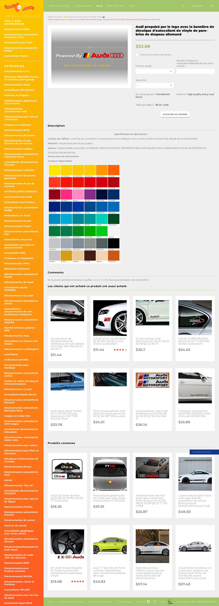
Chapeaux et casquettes (19, 258)
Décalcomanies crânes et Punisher (19, 583)
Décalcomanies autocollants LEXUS (21, 374)
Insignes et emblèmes (17, 124)
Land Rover (11, 354)
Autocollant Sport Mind (18, 603)
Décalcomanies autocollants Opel (21, 473)
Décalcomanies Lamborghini (21, 349)
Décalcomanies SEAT (16, 563)
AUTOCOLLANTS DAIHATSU (20, 191)
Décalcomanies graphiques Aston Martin (20, 102)
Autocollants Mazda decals (20, 394)
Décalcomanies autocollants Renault (21, 540)
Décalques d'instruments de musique (21, 460)
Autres (8, 480)
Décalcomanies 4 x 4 (16, 71)
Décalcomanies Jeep (16, 335)
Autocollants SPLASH (17, 589)
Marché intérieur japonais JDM (19, 329)
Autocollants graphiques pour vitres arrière (19, 532)
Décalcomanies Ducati (17, 221)
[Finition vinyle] (155, 71)
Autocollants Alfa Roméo (19, 90)
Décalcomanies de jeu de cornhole (19, 185)
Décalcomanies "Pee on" (19, 485)
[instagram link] (154, 602)
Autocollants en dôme (17, 215)
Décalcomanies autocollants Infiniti (21, 302)
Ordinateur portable (16, 359)
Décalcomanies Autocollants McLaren (21, 401)
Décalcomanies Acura (17, 84)
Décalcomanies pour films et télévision (21, 452)
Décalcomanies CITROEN (19, 170)
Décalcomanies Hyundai (18, 295)
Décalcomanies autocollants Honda (21, 275)
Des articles (116, 6)
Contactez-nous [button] (201, 452)
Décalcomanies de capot (19, 282)
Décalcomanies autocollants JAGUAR (21, 321)
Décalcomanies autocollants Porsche (21, 513)
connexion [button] (99, 280)
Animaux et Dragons (16, 95)
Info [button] (133, 6)
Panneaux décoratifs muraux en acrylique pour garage (21, 78)
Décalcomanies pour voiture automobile (21, 118)
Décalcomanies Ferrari (17, 226)
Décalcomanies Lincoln (18, 389)
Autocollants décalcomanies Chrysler (21, 163)
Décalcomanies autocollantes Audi (15, 110)
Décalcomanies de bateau (19, 135)
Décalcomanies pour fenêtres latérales (16, 569)
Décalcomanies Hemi (17, 263)
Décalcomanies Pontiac (18, 506)
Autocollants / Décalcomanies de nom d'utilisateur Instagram (18, 311)
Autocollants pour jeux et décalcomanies (19, 246)
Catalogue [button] (83, 6)
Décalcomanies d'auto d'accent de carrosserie (18, 142)
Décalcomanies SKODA (18, 576)
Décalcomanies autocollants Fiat (21, 233)
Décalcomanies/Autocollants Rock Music (21, 548)
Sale (99, 6)
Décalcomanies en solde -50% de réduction (18, 556)
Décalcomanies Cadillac (18, 148)
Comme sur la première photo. (154, 54)
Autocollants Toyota (16, 56)
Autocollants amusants (18, 239)
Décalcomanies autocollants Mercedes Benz (21, 409)
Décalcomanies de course (19, 520)
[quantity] (155, 85)
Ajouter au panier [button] (175, 114)
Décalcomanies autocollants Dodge (21, 49)
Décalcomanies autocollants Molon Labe (21, 438)
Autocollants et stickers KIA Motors (21, 342)
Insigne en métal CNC (17, 416)
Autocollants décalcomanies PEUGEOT (21, 492)
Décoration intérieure (17, 268)
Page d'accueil (59, 6)
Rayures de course (15, 525)
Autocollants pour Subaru (19, 202)
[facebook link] (148, 602)
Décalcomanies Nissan (17, 466)
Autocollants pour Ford (18, 42)
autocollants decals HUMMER (16, 289)
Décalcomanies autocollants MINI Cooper (21, 422)
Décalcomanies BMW (17, 29)
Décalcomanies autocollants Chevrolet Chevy (21, 36)
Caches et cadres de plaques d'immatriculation (21, 382)
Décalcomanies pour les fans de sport (21, 596)
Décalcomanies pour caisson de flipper (21, 500)
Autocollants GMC (15, 253)
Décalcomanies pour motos (20, 445)
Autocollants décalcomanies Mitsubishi (21, 430)
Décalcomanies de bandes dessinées (20, 177)
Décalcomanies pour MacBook (16, 366)
